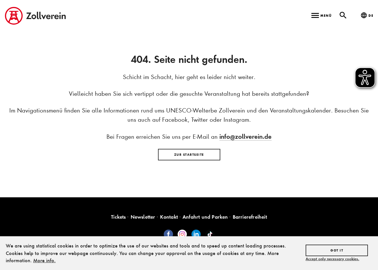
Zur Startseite (189, 155)
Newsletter (143, 217)
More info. (44, 260)
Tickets (118, 217)
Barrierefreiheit (250, 217)
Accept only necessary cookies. (332, 258)
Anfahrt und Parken (205, 217)
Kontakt (169, 217)
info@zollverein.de (245, 136)
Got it (336, 250)
